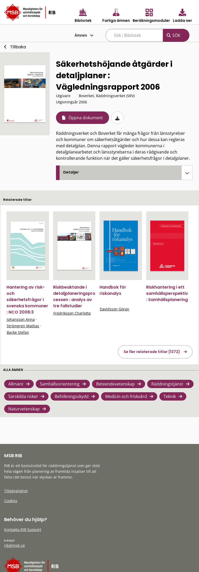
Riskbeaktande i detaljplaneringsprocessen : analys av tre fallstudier (74, 296)
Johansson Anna (21, 319)
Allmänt (15, 384)
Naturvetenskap (24, 409)
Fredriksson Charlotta (72, 313)
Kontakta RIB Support (22, 529)
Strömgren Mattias (23, 325)
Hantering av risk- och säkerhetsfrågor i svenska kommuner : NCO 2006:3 (27, 299)
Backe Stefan (18, 332)
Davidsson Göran (114, 309)
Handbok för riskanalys (113, 290)
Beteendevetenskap (115, 384)
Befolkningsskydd (72, 396)
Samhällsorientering (60, 384)
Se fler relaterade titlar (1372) (152, 351)
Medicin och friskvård (126, 396)
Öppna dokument (85, 118)
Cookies (10, 500)
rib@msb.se (14, 545)
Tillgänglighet (16, 490)
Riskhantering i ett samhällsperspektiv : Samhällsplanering (167, 293)
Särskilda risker (23, 396)
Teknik (170, 396)
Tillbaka (18, 47)
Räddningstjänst (167, 384)
